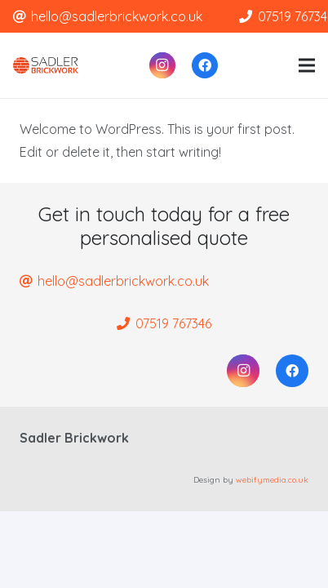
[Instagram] (162, 65)
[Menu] (307, 65)
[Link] (45, 65)
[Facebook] (205, 65)
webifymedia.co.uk (272, 479)
